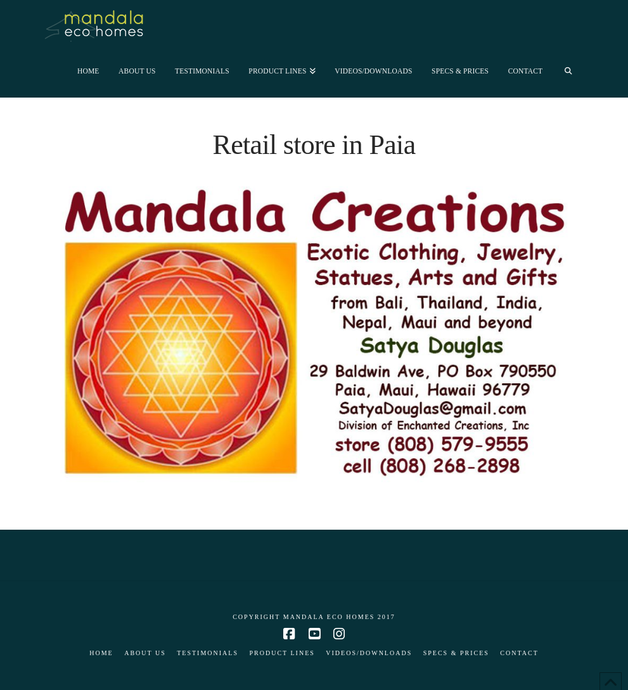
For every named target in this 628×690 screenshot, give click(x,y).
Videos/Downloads (369, 652)
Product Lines (281, 652)
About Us (145, 652)
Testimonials (207, 652)
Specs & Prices (456, 652)
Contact (519, 652)
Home (101, 652)
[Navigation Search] (568, 70)
